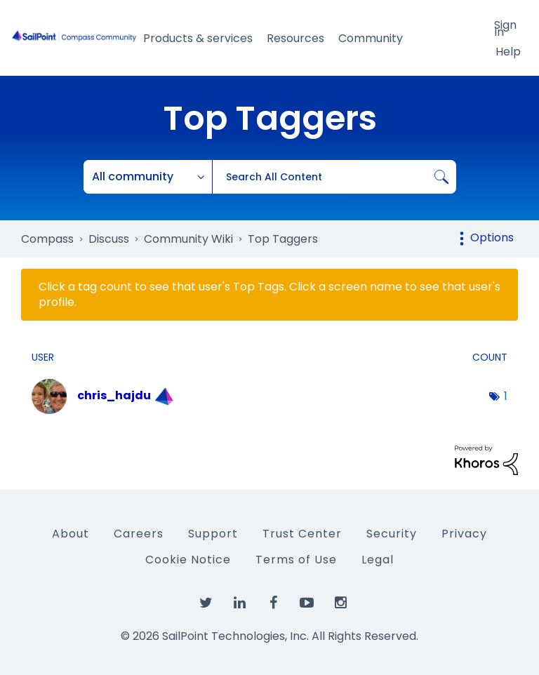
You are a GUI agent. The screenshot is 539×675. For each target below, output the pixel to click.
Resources (295, 38)
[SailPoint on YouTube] (307, 603)
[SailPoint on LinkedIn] (239, 603)
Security (391, 534)
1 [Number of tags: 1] (505, 396)
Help (508, 52)
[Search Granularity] (148, 177)
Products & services (198, 38)
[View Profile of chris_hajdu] (114, 395)
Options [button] (492, 237)
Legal (377, 560)
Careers (139, 534)
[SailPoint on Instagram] (340, 603)
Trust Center (302, 534)
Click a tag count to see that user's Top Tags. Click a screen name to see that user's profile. (269, 294)
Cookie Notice (188, 560)
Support (213, 534)
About (70, 534)
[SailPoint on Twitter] (206, 603)
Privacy (464, 534)
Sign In (505, 27)
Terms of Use (296, 560)
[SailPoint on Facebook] (273, 603)
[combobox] (334, 177)
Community (370, 38)
